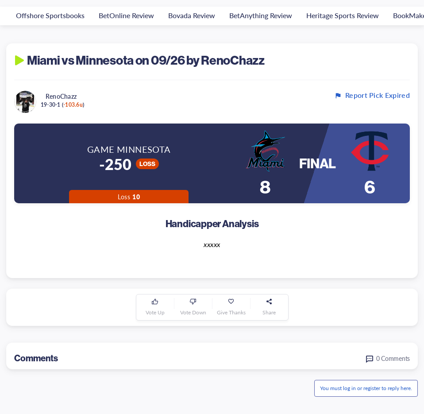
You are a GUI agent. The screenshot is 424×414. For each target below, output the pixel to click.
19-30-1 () (62, 104)
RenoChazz (61, 96)
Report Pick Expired (372, 95)
